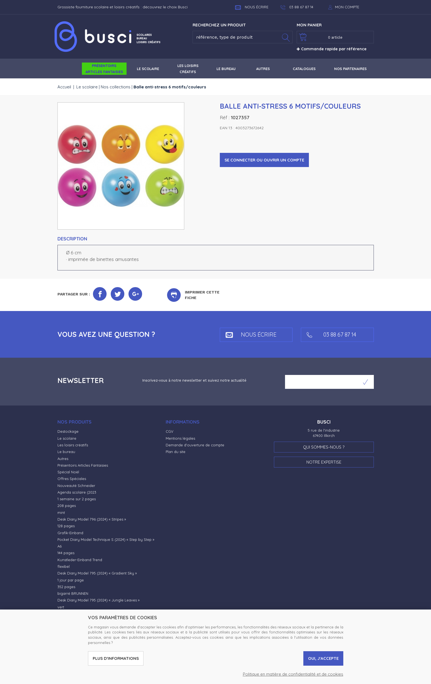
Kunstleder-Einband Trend (79, 560)
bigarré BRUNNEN (72, 593)
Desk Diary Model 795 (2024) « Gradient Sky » (97, 573)
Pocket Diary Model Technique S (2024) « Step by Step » (105, 539)
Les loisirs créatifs (72, 445)
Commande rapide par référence (332, 48)
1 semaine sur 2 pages (76, 499)
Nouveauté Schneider (76, 485)
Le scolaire (87, 86)
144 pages (65, 553)
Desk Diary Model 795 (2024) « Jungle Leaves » (98, 600)
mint (61, 512)
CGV (169, 431)
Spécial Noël (68, 472)
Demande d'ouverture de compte (195, 445)
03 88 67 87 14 (331, 334)
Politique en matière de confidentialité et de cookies (293, 674)
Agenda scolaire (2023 (76, 492)
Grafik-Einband (70, 533)
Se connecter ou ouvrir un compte (264, 160)
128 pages (66, 526)
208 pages (66, 505)
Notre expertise (323, 462)
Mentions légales (180, 438)
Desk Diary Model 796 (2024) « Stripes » (91, 519)
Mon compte (347, 7)
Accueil (64, 86)
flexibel (63, 566)
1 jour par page (70, 580)
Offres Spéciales (71, 478)
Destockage (68, 431)
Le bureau (66, 451)
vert (60, 607)
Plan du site (175, 451)
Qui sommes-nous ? (323, 447)
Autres (62, 458)
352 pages (66, 586)
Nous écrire (251, 7)
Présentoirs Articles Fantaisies (82, 465)
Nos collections (115, 86)
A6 (59, 546)
